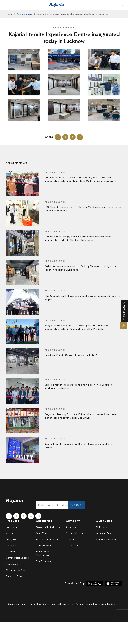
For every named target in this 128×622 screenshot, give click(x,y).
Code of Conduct (75, 533)
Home (9, 14)
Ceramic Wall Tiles (46, 545)
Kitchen (10, 533)
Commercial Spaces (17, 557)
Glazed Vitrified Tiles (48, 527)
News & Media (24, 14)
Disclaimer (68, 604)
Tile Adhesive (43, 561)
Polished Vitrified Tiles (48, 539)
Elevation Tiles (14, 576)
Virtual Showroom (106, 539)
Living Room (12, 539)
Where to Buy (103, 533)
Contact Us (72, 545)
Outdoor (10, 551)
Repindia (115, 604)
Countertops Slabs (16, 570)
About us (71, 527)
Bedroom (11, 545)
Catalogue (102, 527)
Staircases (12, 564)
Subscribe (76, 505)
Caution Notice (84, 604)
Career (70, 539)
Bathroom (11, 527)
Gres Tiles (41, 533)
